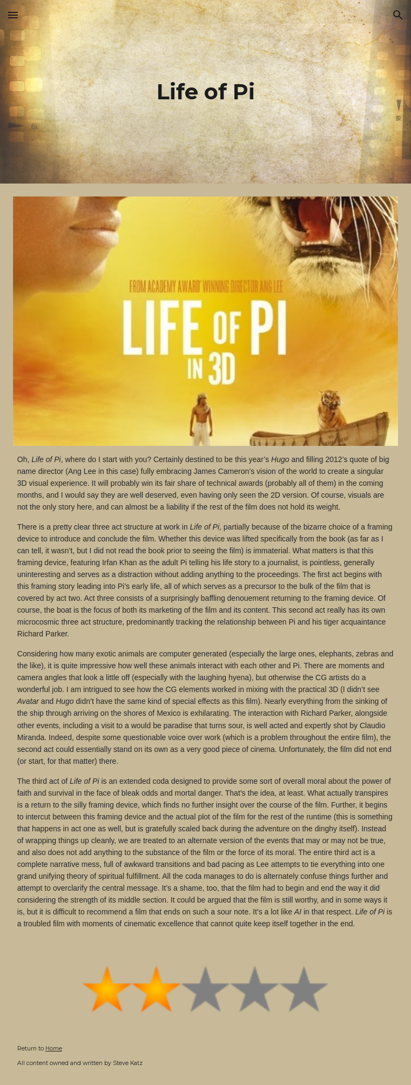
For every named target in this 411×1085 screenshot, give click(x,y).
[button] (13, 15)
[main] (205, 91)
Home (53, 1048)
